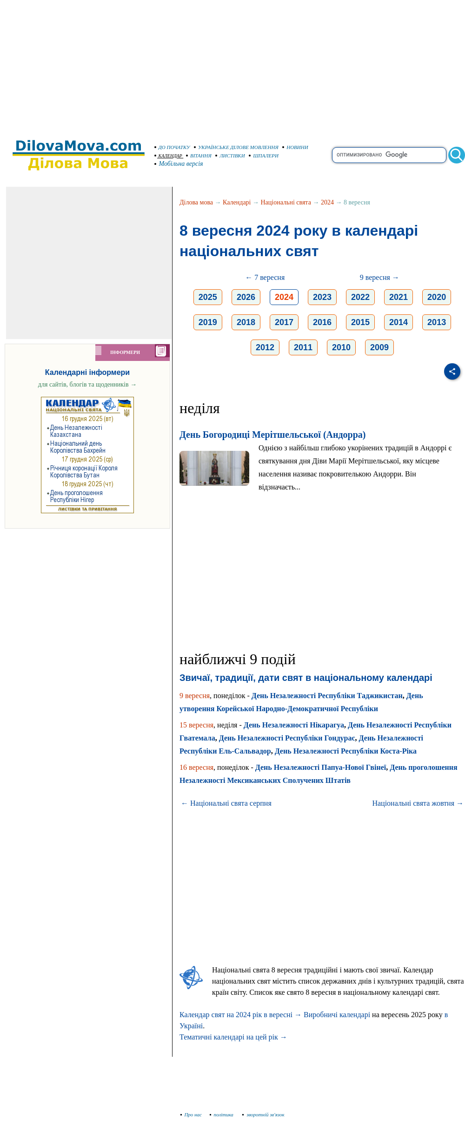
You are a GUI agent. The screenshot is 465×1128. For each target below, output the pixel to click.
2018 (246, 322)
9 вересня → (379, 277)
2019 (208, 322)
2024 (327, 202)
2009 (379, 347)
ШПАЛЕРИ (263, 155)
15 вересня (196, 725)
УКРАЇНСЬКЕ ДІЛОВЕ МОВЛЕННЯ (236, 147)
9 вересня (194, 696)
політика (222, 1114)
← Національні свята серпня (226, 803)
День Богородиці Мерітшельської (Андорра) (272, 434)
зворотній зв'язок (263, 1114)
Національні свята (286, 202)
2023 (322, 297)
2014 (398, 322)
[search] (389, 155)
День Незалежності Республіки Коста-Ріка (346, 751)
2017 (284, 322)
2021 (398, 297)
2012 (265, 347)
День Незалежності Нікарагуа (294, 725)
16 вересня (196, 767)
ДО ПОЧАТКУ (172, 147)
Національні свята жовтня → (418, 803)
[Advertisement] (232, 65)
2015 (360, 322)
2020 (436, 297)
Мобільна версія (179, 163)
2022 (360, 297)
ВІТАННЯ (199, 155)
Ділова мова (196, 202)
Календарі (237, 202)
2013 (436, 322)
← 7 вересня (265, 277)
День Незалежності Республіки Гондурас (287, 738)
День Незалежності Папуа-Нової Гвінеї (320, 767)
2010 (341, 347)
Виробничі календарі (337, 1015)
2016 (322, 322)
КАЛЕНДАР (168, 155)
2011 (303, 347)
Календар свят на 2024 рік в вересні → (240, 1015)
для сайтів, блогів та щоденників (87, 384)
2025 (208, 297)
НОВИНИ (295, 147)
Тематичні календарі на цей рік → (233, 1037)
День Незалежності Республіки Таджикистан (327, 696)
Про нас (191, 1114)
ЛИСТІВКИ (230, 155)
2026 (246, 297)
